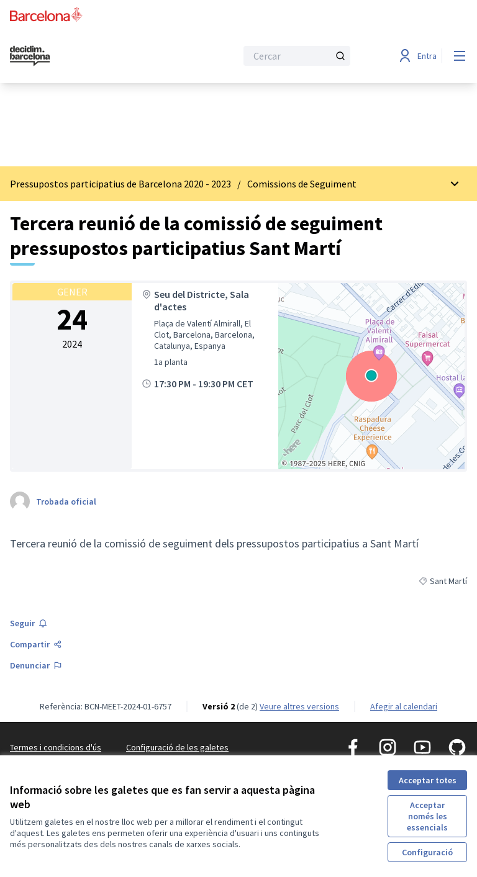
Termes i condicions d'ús (55, 747)
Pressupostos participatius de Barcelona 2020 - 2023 (120, 184)
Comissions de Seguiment (302, 184)
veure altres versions (299, 706)
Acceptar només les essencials (427, 816)
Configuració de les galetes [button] (177, 747)
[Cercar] (296, 56)
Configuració (427, 852)
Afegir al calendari (403, 706)
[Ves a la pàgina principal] (92, 56)
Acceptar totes (428, 780)
